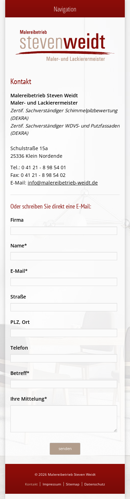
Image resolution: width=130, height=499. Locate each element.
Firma (17, 219)
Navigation (65, 9)
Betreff (22, 372)
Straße (18, 296)
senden (65, 448)
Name (22, 245)
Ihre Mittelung (28, 398)
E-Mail (22, 270)
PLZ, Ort (20, 322)
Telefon (19, 347)
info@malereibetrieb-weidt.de (63, 182)
